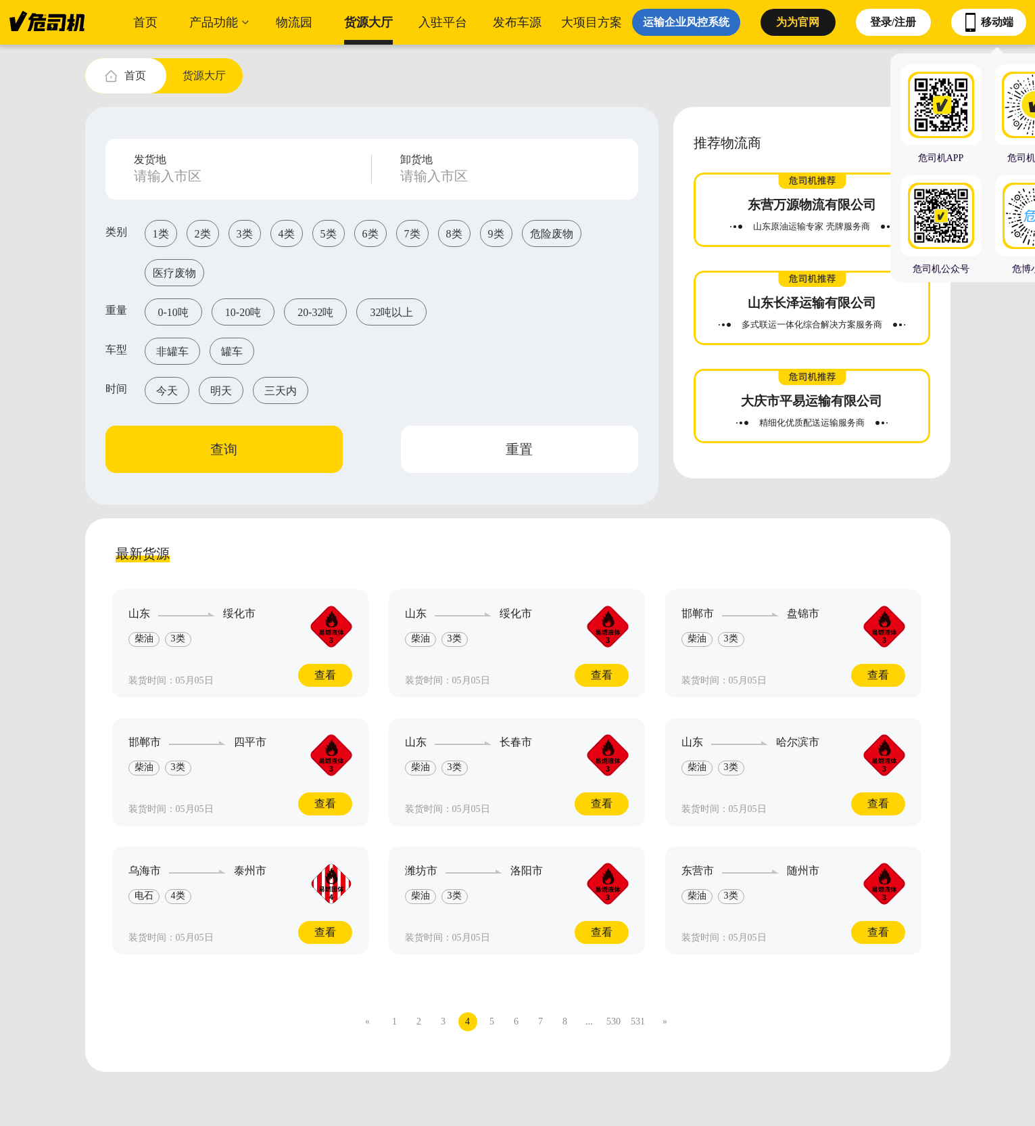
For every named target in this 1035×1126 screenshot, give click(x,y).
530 (613, 1021)
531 (638, 1021)
